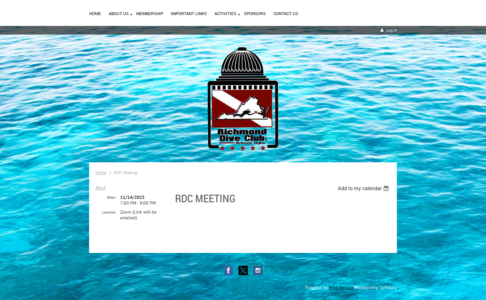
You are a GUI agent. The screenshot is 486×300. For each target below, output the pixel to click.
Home (101, 172)
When (111, 197)
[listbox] (364, 188)
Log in (391, 30)
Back (100, 187)
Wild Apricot (341, 287)
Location (108, 212)
